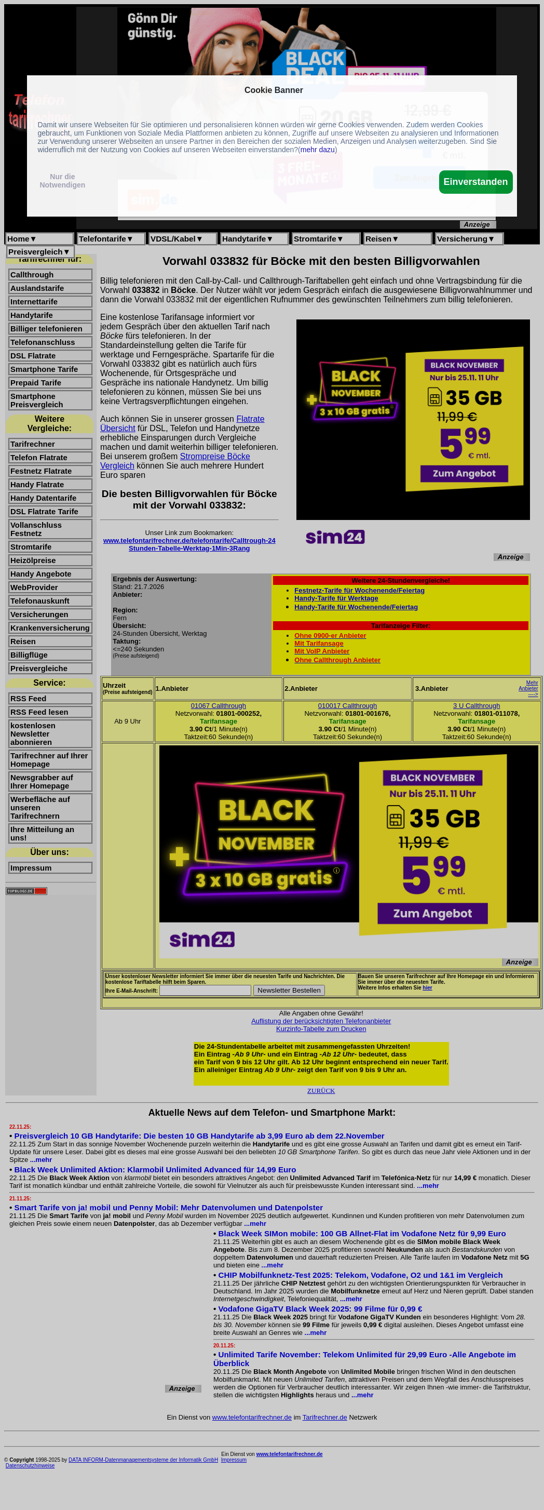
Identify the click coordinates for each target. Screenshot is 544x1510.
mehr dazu (318, 149)
